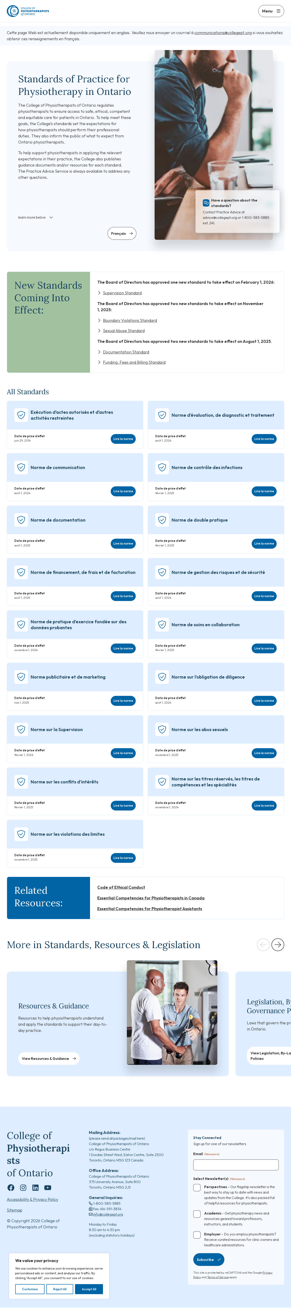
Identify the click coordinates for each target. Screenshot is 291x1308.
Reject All (59, 1289)
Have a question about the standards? (234, 203)
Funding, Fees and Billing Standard (134, 362)
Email (206, 1154)
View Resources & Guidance (45, 1058)
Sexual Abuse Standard (124, 330)
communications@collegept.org (223, 32)
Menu (267, 13)
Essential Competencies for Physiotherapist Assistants (149, 909)
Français (118, 233)
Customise (30, 1289)
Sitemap (14, 1210)
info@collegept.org (108, 1214)
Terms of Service (218, 1277)
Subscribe (205, 1260)
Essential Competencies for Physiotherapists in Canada (151, 898)
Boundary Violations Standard (130, 320)
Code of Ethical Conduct (121, 887)
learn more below (32, 217)
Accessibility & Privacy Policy (32, 1199)
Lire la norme (123, 439)
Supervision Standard (122, 293)
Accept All (89, 1289)
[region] (59, 1276)
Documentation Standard (126, 352)
